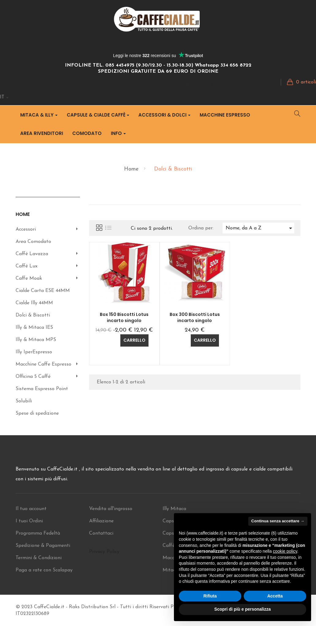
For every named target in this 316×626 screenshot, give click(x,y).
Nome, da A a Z (260, 228)
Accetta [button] (275, 595)
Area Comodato (33, 241)
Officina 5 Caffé (33, 376)
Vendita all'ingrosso (110, 508)
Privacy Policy (104, 551)
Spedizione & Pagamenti (43, 545)
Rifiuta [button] (210, 595)
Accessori (26, 229)
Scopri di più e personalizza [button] (242, 609)
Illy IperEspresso (34, 352)
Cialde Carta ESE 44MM (43, 290)
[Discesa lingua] (4, 97)
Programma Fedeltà (38, 533)
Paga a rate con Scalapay (44, 570)
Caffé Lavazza (32, 254)
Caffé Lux (26, 266)
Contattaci (101, 533)
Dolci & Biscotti (33, 315)
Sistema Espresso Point (42, 388)
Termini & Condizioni (39, 557)
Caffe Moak (29, 278)
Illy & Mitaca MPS (36, 339)
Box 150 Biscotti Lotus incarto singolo (124, 317)
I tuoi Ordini (29, 521)
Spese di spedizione (37, 413)
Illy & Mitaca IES (34, 327)
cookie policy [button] (285, 551)
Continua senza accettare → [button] (277, 521)
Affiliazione (101, 521)
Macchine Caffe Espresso (43, 364)
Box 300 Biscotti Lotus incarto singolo (195, 317)
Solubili (24, 401)
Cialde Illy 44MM (34, 303)
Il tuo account (31, 508)
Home (23, 214)
